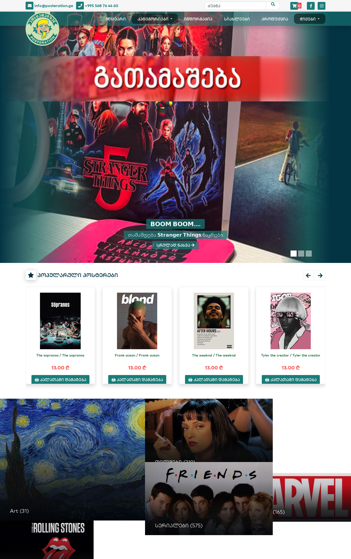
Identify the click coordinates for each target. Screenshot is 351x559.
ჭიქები (308, 19)
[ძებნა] (235, 6)
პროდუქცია (275, 19)
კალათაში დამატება (60, 379)
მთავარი (116, 19)
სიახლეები (237, 19)
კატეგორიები (153, 19)
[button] (308, 275)
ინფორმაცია (198, 19)
